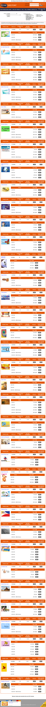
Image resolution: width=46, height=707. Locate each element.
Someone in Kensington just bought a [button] (13, 702)
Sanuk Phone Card (4, 584)
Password (27, 5)
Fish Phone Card (4, 638)
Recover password (36, 6)
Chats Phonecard (4, 544)
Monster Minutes (4, 124)
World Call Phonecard (3, 257)
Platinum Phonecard (5, 526)
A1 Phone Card (4, 566)
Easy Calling (3, 106)
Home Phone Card (4, 454)
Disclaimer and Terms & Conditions (24, 704)
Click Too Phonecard (5, 437)
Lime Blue (3, 419)
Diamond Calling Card (5, 621)
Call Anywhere (4, 292)
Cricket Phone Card (5, 489)
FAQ (23, 9)
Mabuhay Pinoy (4, 509)
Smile (2, 362)
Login (41, 5)
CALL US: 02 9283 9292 (41, 10)
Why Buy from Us (17, 9)
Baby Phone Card (4, 471)
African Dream (4, 397)
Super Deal (3, 66)
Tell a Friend (27, 9)
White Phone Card (4, 86)
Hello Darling (3, 604)
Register (31, 6)
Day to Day (3, 237)
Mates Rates (3, 379)
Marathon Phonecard (5, 681)
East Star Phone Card (5, 202)
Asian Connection (4, 309)
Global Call (3, 327)
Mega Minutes (4, 275)
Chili (2, 661)
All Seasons (3, 219)
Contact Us (34, 9)
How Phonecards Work (6, 9)
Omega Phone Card (5, 344)
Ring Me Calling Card (5, 29)
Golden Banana (4, 184)
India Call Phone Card (5, 144)
